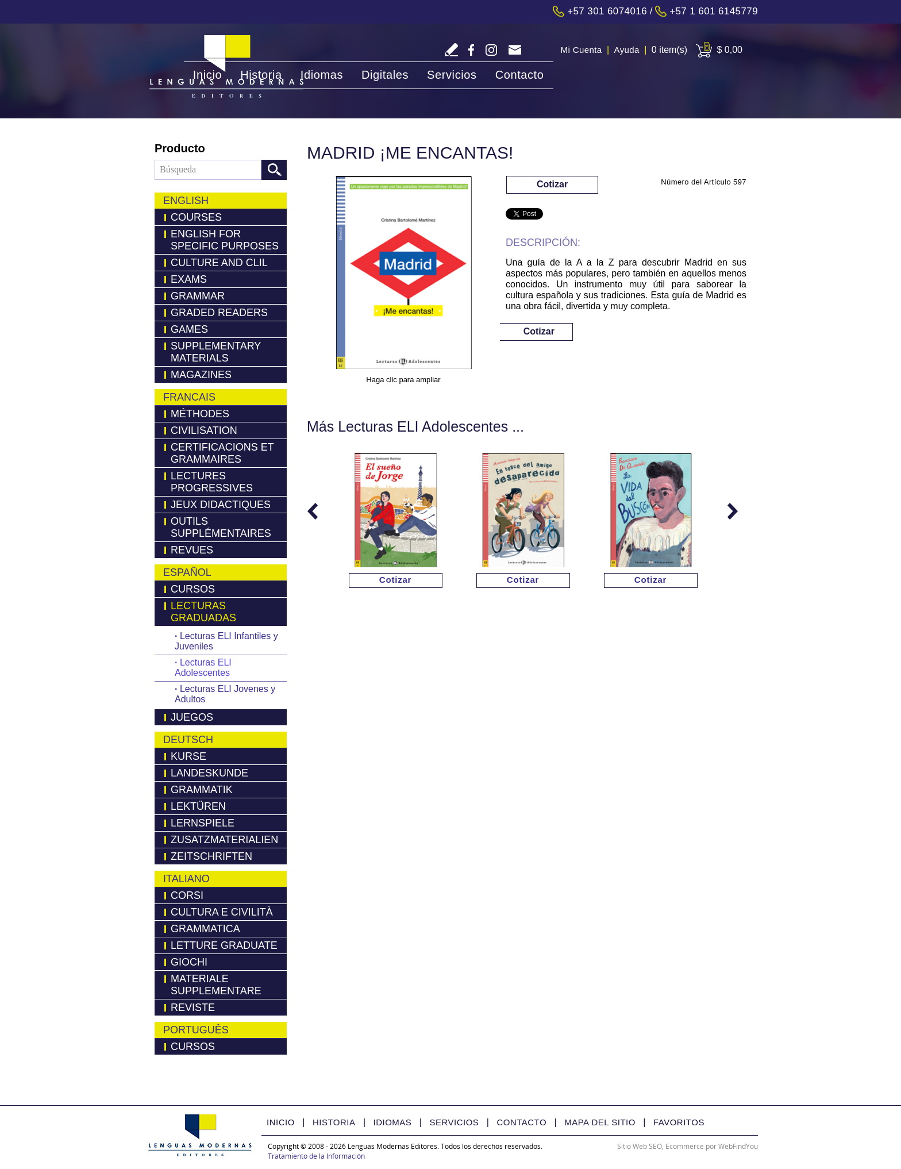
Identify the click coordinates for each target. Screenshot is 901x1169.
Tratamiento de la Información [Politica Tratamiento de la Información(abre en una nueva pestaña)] (316, 1156)
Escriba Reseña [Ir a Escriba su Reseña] (451, 49)
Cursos (193, 589)
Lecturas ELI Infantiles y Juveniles (226, 641)
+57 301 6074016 (607, 11)
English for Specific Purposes (225, 240)
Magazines (201, 374)
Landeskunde (209, 773)
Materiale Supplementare (216, 985)
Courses (196, 217)
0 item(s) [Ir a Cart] (669, 50)
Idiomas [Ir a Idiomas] (322, 74)
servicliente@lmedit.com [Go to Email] (514, 50)
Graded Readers (219, 312)
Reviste (193, 1007)
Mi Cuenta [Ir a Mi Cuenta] (581, 50)
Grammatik (202, 789)
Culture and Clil (219, 262)
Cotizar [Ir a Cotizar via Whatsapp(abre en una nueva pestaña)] (552, 184)
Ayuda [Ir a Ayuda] (627, 50)
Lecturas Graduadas (203, 612)
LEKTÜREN (198, 806)
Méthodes (200, 414)
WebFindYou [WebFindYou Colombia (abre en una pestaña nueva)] (738, 1146)
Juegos (192, 717)
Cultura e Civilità (222, 912)
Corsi (187, 895)
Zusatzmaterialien (224, 839)
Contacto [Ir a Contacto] (519, 74)
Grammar (198, 296)
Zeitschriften (211, 856)
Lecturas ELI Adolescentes (203, 667)
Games (189, 329)
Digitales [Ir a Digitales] (385, 74)
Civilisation (204, 430)
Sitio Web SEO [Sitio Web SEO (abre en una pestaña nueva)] (639, 1146)
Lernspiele (202, 823)
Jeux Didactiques (221, 504)
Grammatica (205, 929)
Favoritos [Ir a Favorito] (678, 1122)
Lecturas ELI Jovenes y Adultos (225, 694)
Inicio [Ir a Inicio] (207, 74)
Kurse (188, 756)
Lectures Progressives (212, 482)
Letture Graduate (224, 945)
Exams (189, 279)
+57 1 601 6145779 (713, 11)
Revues (192, 550)
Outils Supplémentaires (221, 527)
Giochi (189, 962)
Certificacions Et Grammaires (222, 453)
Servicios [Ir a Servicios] (452, 74)
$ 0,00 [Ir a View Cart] (729, 50)
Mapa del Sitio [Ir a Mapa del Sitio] (600, 1122)
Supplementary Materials (216, 352)
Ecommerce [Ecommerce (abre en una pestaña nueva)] (684, 1146)
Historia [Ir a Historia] (261, 74)
